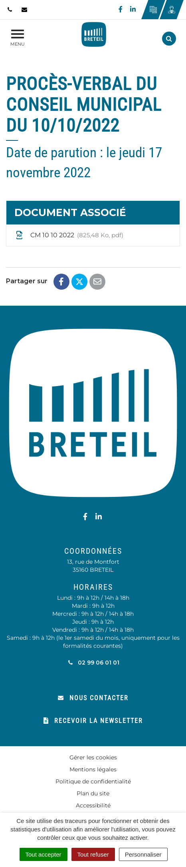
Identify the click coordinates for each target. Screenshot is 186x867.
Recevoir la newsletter (93, 721)
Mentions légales (93, 769)
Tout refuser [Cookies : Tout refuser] (93, 854)
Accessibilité (93, 805)
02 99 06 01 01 (93, 662)
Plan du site (93, 793)
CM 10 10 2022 (68, 235)
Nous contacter (93, 698)
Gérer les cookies (93, 757)
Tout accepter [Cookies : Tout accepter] (43, 854)
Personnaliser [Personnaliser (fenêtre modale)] (143, 854)
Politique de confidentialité (93, 781)
